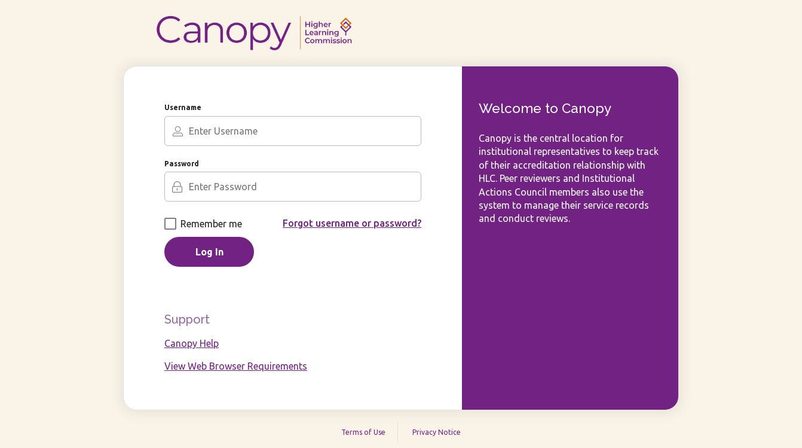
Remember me (203, 223)
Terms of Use (363, 432)
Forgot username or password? (352, 223)
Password (181, 163)
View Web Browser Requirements (235, 366)
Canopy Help (191, 343)
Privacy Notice (436, 432)
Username (182, 107)
